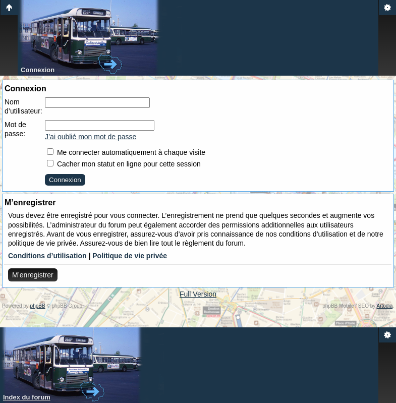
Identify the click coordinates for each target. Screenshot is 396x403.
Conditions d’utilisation (47, 256)
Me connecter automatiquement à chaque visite (126, 152)
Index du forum (26, 397)
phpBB (37, 306)
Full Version (198, 294)
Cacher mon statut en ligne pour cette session (124, 164)
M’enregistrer (32, 275)
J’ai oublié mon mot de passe (90, 137)
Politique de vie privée (129, 256)
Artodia (385, 306)
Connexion (37, 70)
